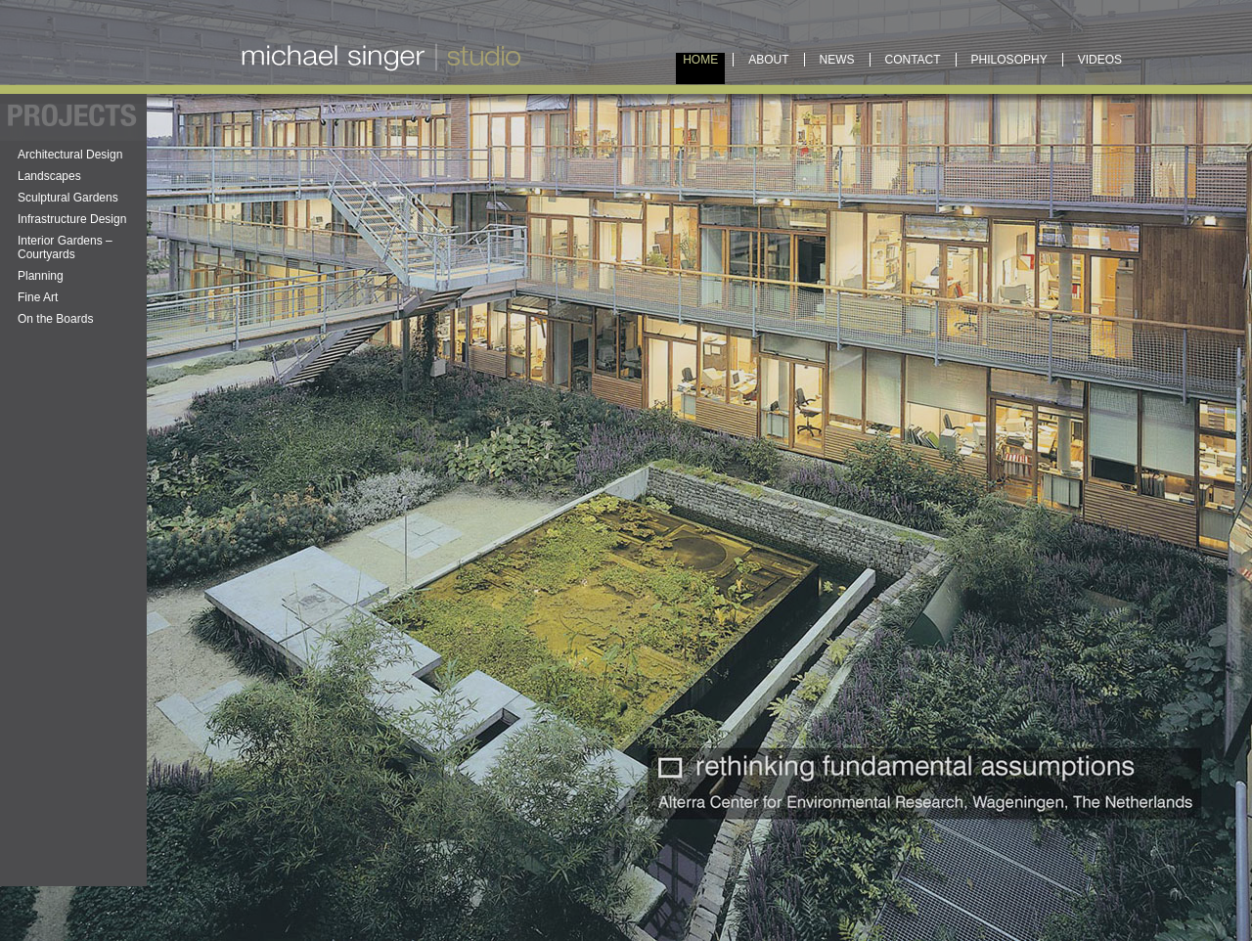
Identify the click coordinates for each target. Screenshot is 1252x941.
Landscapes (49, 176)
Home (700, 60)
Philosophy (1009, 60)
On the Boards (55, 319)
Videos (1100, 60)
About (768, 60)
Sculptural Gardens (68, 197)
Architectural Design (70, 154)
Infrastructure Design (72, 219)
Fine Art (38, 297)
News (837, 60)
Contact (913, 60)
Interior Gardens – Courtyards (65, 247)
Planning (41, 276)
